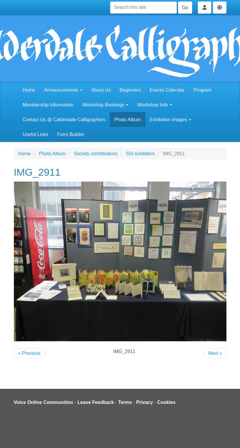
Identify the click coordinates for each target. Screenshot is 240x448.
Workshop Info (154, 104)
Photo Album (127, 119)
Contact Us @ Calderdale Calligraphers (64, 119)
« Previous (29, 353)
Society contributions (96, 153)
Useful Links (35, 134)
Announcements (63, 90)
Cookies (166, 402)
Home (29, 90)
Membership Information (48, 104)
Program (202, 90)
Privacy (144, 402)
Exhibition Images (171, 119)
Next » (215, 353)
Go (185, 7)
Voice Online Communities (44, 402)
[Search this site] (143, 7)
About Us (101, 90)
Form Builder (70, 134)
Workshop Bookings (105, 104)
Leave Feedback (95, 402)
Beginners (130, 90)
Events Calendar (167, 90)
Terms (125, 402)
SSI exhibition (140, 153)
